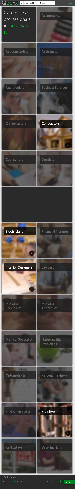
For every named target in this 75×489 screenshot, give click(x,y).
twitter (16, 481)
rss (3, 485)
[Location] (28, 3)
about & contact (29, 481)
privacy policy (45, 481)
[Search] (46, 3)
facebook (6, 481)
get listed (59, 481)
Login (71, 3)
